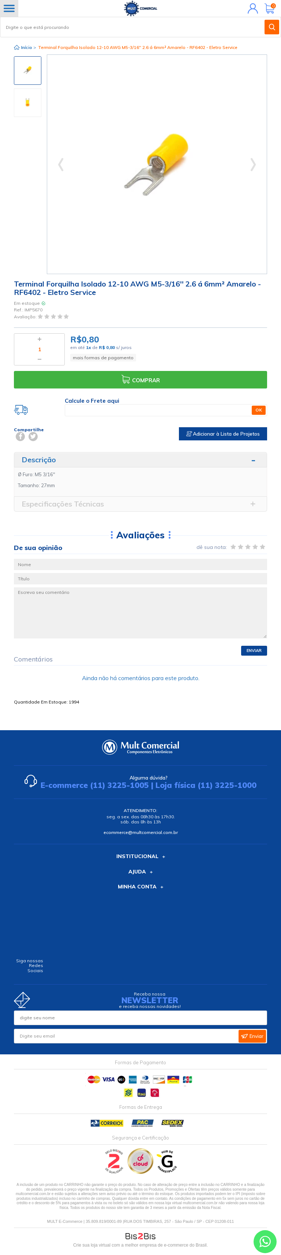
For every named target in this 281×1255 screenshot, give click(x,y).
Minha (251, 8)
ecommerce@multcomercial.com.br (141, 832)
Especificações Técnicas (63, 503)
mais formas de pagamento (103, 357)
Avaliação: (26, 316)
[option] (27, 70)
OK (258, 410)
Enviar (254, 650)
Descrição (39, 459)
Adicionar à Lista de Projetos (223, 434)
